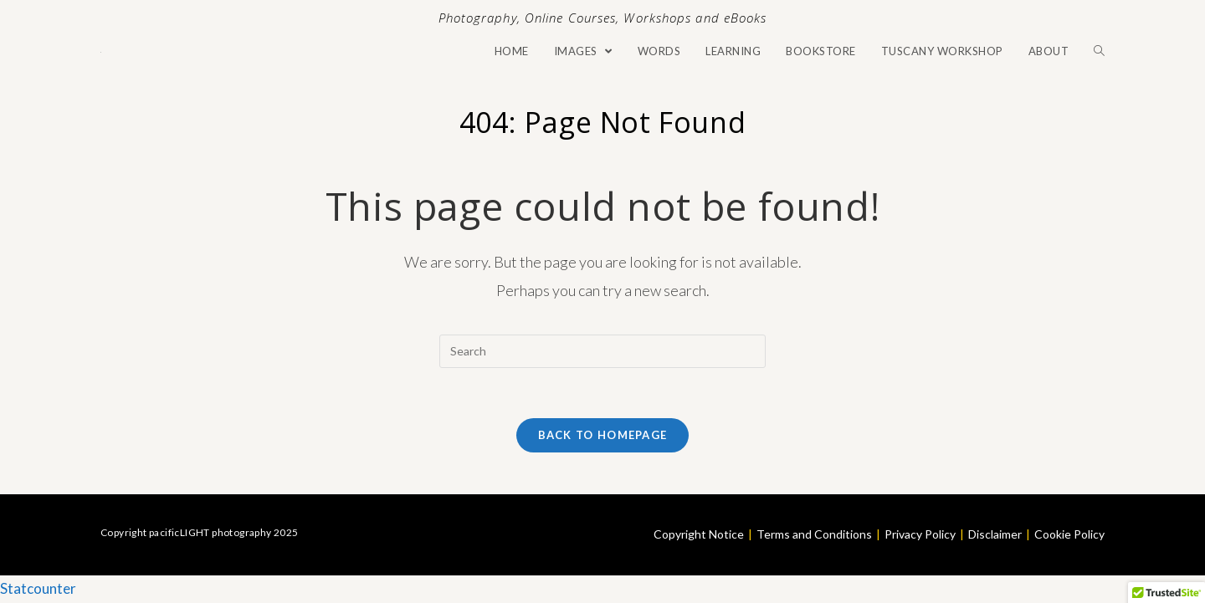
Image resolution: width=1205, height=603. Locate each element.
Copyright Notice (699, 534)
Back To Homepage (603, 435)
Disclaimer (995, 534)
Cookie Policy (1069, 534)
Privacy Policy (920, 534)
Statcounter (38, 588)
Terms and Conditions (814, 534)
